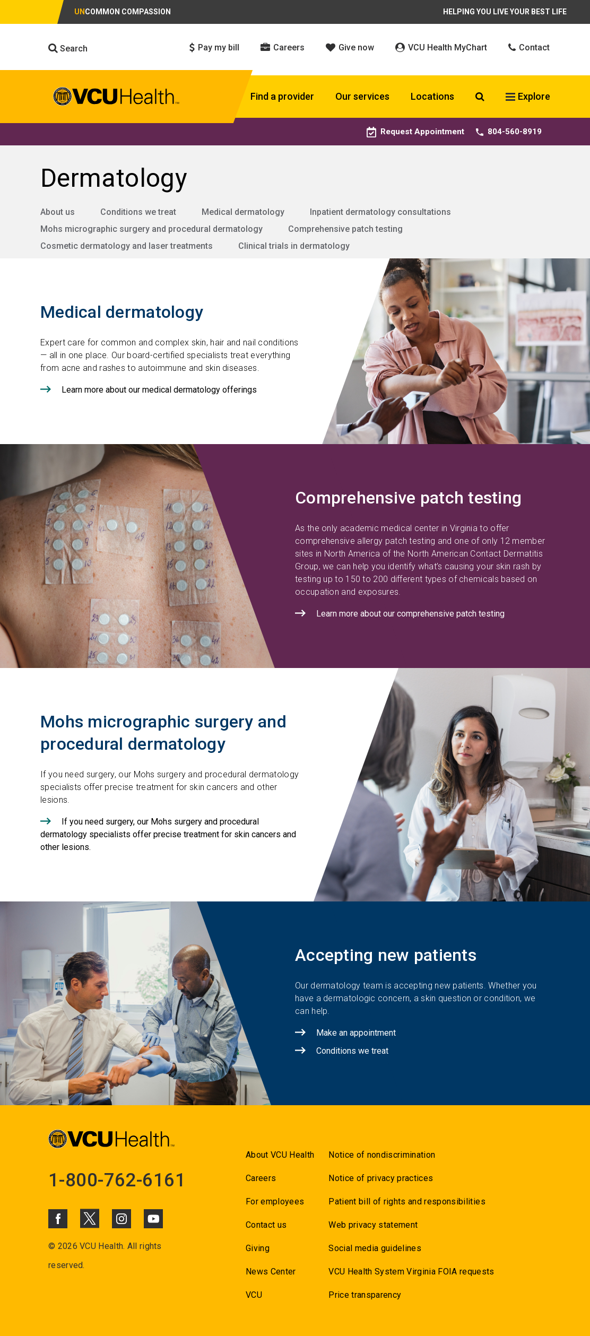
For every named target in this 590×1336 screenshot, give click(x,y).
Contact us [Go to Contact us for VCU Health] (266, 1225)
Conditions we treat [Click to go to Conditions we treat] (352, 1051)
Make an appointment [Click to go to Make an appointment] (356, 1033)
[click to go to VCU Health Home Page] (116, 98)
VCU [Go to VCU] (254, 1295)
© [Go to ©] (51, 1246)
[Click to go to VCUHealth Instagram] (121, 1218)
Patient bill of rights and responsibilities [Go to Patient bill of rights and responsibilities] (406, 1201)
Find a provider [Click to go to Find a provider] (282, 96)
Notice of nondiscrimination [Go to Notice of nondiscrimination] (381, 1155)
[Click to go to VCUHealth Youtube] (153, 1218)
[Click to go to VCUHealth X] (89, 1218)
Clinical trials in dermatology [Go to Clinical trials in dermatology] (294, 246)
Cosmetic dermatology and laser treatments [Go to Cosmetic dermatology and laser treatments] (126, 246)
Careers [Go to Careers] (261, 1178)
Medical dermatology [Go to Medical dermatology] (243, 212)
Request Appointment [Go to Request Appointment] (413, 131)
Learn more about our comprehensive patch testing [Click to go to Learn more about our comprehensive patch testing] (410, 614)
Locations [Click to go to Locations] (432, 96)
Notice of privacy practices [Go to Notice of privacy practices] (380, 1178)
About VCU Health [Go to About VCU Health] (280, 1155)
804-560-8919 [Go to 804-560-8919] (509, 131)
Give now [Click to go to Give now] (350, 47)
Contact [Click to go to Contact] (529, 47)
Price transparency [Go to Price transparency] (364, 1295)
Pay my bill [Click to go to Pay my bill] (214, 47)
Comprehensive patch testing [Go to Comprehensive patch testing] (345, 229)
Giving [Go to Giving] (258, 1248)
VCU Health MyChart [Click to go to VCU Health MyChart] (441, 47)
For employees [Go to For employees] (275, 1201)
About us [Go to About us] (57, 212)
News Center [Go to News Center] (271, 1271)
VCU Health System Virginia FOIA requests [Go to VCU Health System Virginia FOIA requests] (411, 1271)
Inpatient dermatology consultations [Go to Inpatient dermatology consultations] (380, 212)
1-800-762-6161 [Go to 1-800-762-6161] (117, 1180)
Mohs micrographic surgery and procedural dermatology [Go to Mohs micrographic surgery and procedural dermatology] (151, 229)
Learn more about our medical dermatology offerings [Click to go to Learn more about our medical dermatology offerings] (159, 390)
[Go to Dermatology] (295, 178)
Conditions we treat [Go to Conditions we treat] (138, 212)
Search (68, 48)
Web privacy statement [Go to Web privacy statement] (373, 1225)
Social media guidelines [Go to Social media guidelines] (374, 1248)
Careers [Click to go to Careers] (283, 47)
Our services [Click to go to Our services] (362, 96)
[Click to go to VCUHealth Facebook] (57, 1218)
